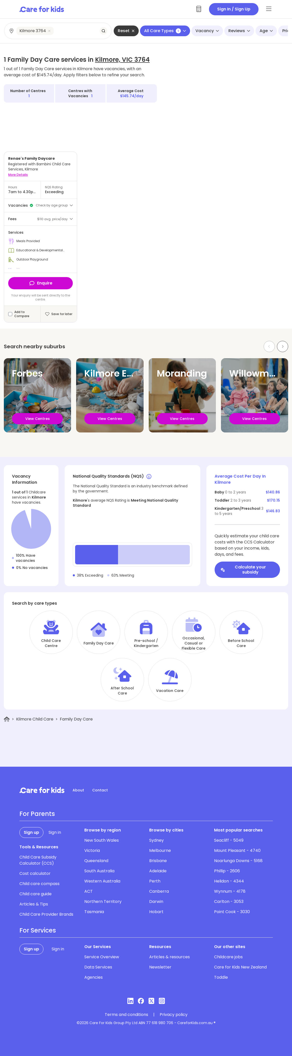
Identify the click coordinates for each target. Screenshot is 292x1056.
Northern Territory (103, 901)
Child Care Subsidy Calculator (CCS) (37, 860)
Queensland (96, 861)
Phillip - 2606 (227, 871)
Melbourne (160, 850)
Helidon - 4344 (229, 881)
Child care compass (39, 884)
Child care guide (35, 894)
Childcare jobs (228, 957)
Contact (100, 790)
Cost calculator (35, 873)
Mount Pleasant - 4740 (237, 850)
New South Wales (101, 840)
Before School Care (241, 643)
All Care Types (165, 31)
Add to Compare (21, 314)
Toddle (221, 977)
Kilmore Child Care (34, 719)
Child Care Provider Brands (46, 914)
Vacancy (207, 31)
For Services (37, 930)
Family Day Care (99, 643)
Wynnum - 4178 (230, 891)
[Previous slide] (269, 346)
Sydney (156, 840)
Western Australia (102, 881)
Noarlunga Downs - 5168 (238, 861)
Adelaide (158, 871)
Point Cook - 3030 (232, 912)
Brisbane (158, 861)
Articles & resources (169, 957)
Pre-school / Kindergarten (146, 643)
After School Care (122, 691)
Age (266, 31)
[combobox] (58, 31)
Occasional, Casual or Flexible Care (193, 643)
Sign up (31, 832)
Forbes (27, 373)
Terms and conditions (126, 1014)
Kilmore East (113, 373)
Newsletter (160, 967)
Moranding (182, 373)
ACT (88, 891)
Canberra (159, 891)
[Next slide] (282, 346)
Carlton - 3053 (228, 901)
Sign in (55, 832)
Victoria (92, 850)
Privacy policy (174, 1014)
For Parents (37, 814)
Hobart (156, 912)
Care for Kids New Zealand (240, 967)
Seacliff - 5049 (228, 840)
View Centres (37, 418)
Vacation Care (169, 690)
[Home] (7, 719)
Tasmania (94, 912)
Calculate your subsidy (243, 569)
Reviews (239, 31)
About (78, 790)
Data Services (98, 967)
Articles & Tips (33, 904)
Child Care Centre (51, 643)
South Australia (99, 871)
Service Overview (101, 957)
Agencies (93, 977)
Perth (154, 881)
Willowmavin (259, 373)
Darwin (156, 901)
